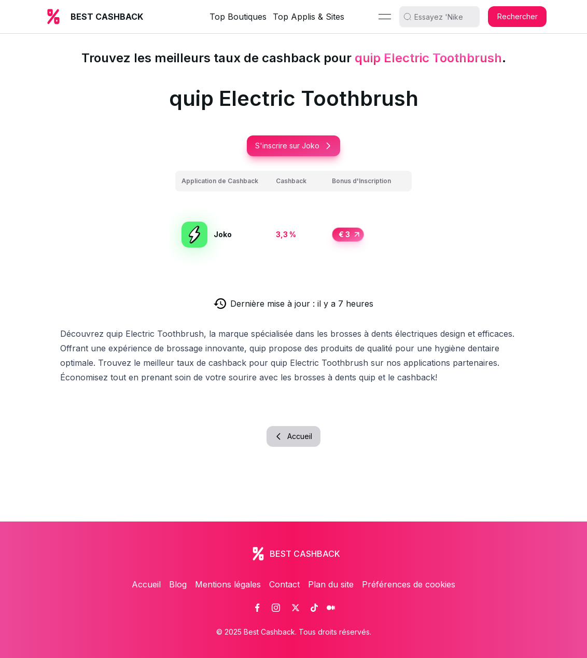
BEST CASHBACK (107, 16)
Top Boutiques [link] (238, 16)
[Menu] (385, 16)
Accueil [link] (146, 584)
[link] (257, 608)
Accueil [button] (293, 436)
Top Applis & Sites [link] (308, 16)
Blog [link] (178, 584)
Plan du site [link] (331, 584)
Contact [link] (284, 584)
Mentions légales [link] (228, 584)
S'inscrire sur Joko (293, 145)
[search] (443, 16)
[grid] (293, 223)
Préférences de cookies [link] (408, 584)
